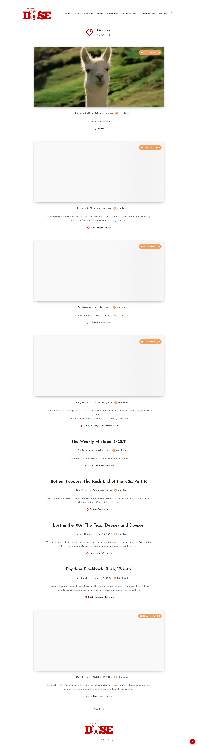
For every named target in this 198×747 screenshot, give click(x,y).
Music (68, 14)
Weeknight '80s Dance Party (104, 426)
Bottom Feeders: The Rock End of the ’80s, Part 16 (99, 482)
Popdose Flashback (104, 597)
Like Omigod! (97, 228)
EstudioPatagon (108, 740)
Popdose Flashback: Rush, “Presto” (99, 569)
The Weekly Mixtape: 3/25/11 (99, 442)
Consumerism (148, 14)
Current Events (129, 14)
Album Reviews (97, 323)
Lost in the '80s (97, 553)
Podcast (163, 14)
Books (100, 14)
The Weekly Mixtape (104, 466)
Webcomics (112, 14)
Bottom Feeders (97, 510)
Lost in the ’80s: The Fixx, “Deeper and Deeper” (99, 525)
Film (77, 14)
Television (88, 14)
